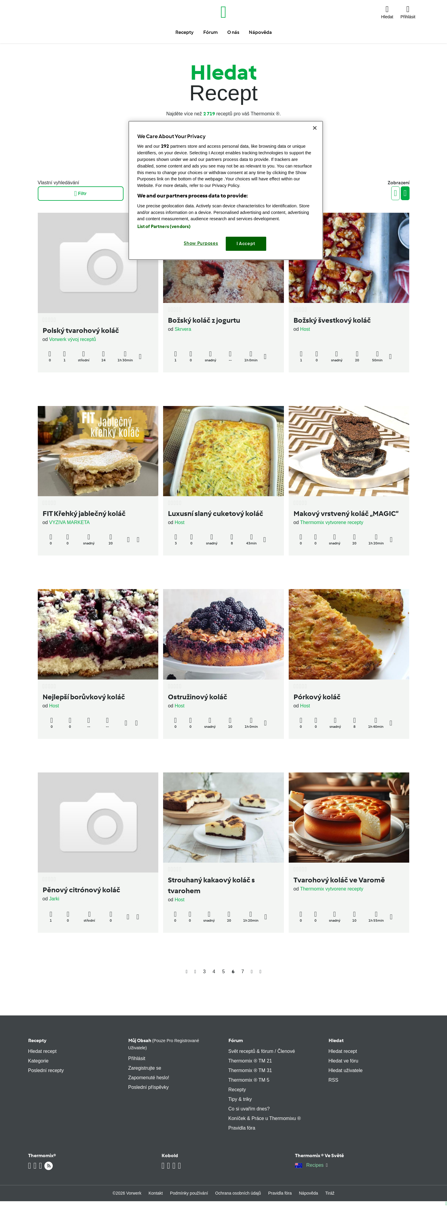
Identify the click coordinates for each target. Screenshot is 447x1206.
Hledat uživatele (346, 1070)
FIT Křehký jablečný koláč (84, 513)
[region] (225, 190)
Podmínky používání (189, 1193)
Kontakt (156, 1193)
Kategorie (38, 1060)
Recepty (37, 1040)
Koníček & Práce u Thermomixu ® (264, 1118)
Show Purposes (201, 243)
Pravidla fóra (241, 1127)
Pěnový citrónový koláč (81, 889)
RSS (333, 1080)
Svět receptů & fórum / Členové (261, 1051)
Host (305, 329)
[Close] (314, 128)
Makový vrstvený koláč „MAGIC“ (346, 513)
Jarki (54, 898)
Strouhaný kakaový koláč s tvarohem (211, 885)
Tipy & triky (240, 1099)
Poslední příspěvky (148, 1087)
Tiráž (330, 1193)
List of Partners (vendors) (164, 226)
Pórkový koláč (317, 696)
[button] (387, 12)
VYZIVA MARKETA (69, 522)
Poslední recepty (46, 1070)
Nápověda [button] (260, 32)
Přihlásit (136, 1058)
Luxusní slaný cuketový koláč (215, 513)
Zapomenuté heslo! (148, 1077)
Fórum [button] (210, 32)
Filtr (80, 193)
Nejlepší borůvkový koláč (84, 696)
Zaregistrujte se (144, 1068)
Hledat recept (42, 1051)
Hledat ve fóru (344, 1060)
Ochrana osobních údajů (238, 1193)
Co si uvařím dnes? (249, 1108)
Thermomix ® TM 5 (249, 1080)
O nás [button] (233, 32)
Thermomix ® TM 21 (250, 1060)
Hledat (336, 1040)
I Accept (246, 243)
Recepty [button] (184, 32)
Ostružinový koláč (197, 696)
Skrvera (182, 329)
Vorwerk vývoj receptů (72, 339)
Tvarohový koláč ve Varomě (339, 880)
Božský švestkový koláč (332, 320)
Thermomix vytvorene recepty (331, 522)
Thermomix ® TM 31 (250, 1070)
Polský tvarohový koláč (81, 330)
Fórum (235, 1040)
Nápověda (308, 1193)
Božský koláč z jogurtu (204, 320)
